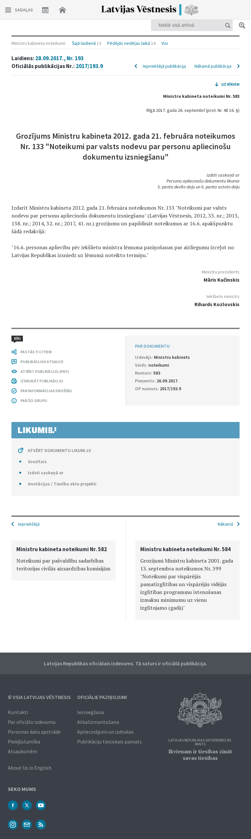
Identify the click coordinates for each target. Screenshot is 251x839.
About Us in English (29, 767)
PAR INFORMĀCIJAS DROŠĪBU (46, 390)
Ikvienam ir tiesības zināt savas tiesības (200, 754)
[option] (63, 560)
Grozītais (37, 461)
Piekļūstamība (24, 741)
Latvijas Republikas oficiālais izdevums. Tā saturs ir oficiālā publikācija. (125, 663)
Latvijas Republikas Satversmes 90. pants (200, 742)
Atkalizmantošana (98, 722)
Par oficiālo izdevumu (32, 722)
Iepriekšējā (29, 524)
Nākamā (225, 524)
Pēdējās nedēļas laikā (128, 43)
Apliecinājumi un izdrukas (105, 731)
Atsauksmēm (22, 751)
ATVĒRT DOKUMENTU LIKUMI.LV (59, 450)
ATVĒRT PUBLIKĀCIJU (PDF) (45, 371)
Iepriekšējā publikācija (164, 66)
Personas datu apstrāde (34, 731)
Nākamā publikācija (212, 66)
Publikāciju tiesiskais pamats (109, 741)
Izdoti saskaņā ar (45, 473)
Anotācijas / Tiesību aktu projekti (62, 484)
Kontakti (18, 712)
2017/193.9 (89, 66)
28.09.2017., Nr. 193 (59, 58)
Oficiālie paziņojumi (102, 697)
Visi (164, 43)
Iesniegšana (90, 712)
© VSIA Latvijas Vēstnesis (39, 697)
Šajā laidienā (84, 43)
